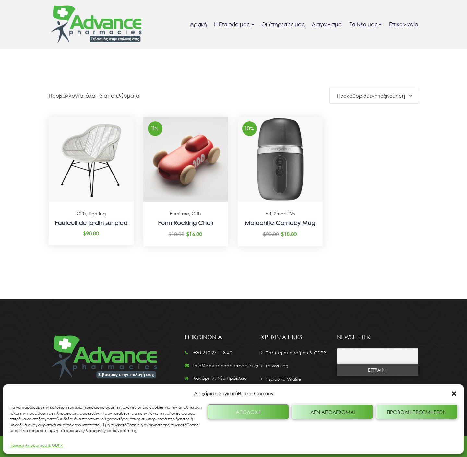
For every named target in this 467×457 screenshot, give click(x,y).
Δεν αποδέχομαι (332, 412)
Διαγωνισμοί (327, 24)
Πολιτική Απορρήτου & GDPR (296, 352)
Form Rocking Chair (185, 222)
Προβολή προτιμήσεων (417, 412)
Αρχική (198, 24)
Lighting (97, 213)
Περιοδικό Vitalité (283, 379)
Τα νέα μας (277, 365)
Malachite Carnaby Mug (280, 222)
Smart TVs (284, 213)
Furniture (179, 213)
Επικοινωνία (403, 24)
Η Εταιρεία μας (232, 24)
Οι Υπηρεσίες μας (283, 24)
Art (268, 213)
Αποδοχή (248, 412)
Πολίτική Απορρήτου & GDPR (36, 445)
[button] (454, 394)
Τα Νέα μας (363, 24)
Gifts (81, 213)
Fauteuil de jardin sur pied (91, 222)
